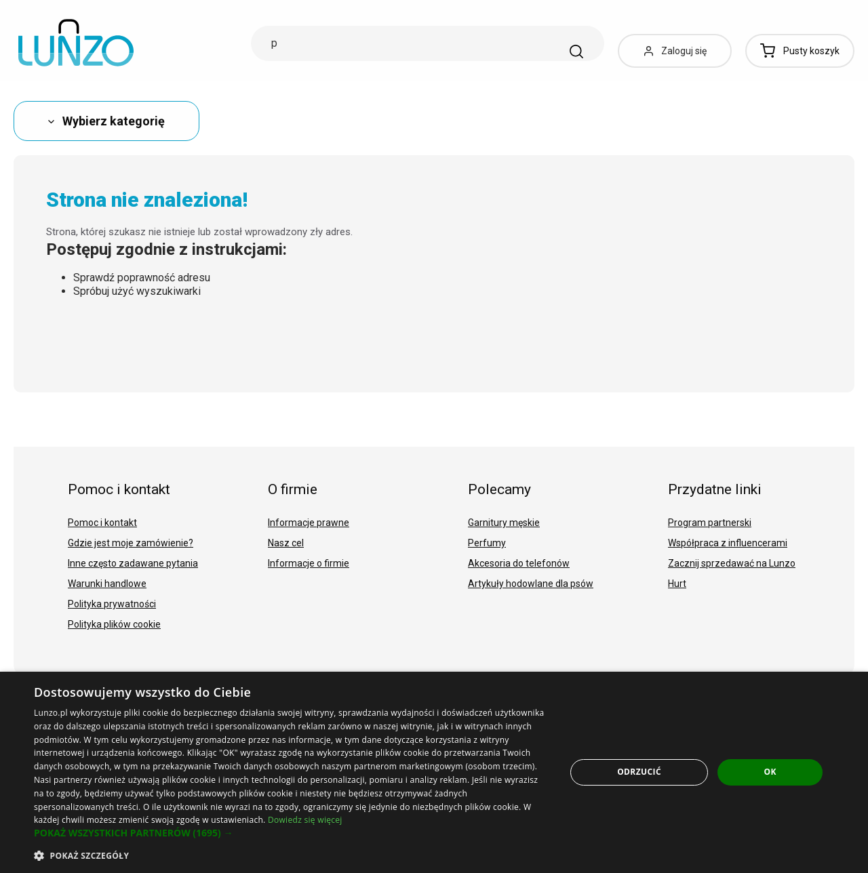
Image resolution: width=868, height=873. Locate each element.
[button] (292, 833)
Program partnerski (709, 522)
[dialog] (434, 772)
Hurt (677, 583)
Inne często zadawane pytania (133, 563)
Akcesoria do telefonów (519, 563)
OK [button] (770, 771)
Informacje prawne (308, 522)
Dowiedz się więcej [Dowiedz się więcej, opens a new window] (305, 820)
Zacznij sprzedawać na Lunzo (731, 563)
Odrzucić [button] (639, 771)
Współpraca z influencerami (727, 542)
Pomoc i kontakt (102, 522)
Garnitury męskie (504, 522)
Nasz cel (286, 542)
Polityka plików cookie (114, 624)
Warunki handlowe (107, 583)
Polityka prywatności (112, 603)
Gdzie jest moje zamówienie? (130, 542)
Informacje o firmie (308, 563)
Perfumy (487, 542)
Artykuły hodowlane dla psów (530, 583)
